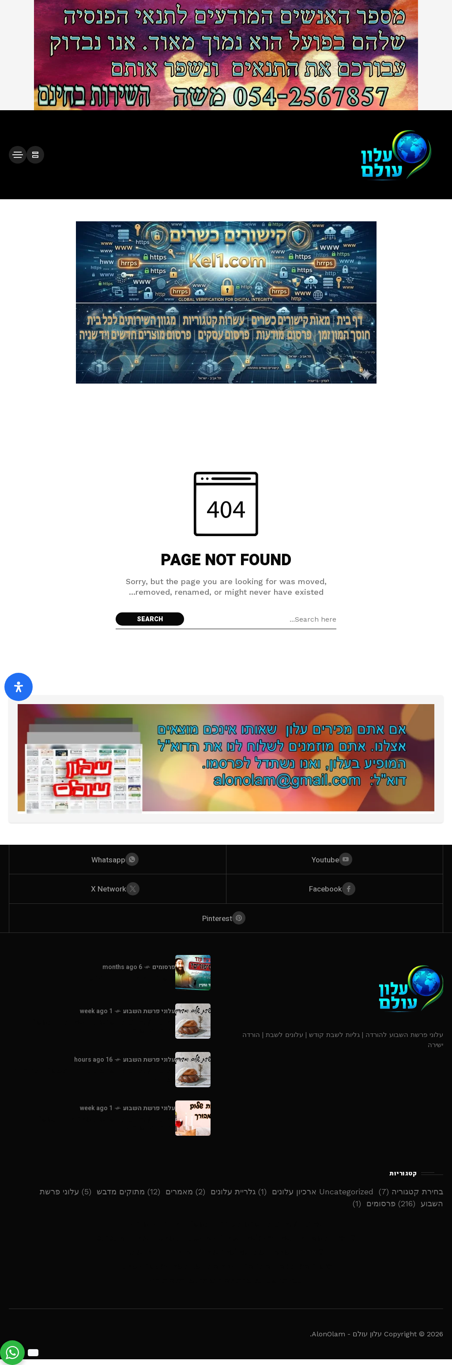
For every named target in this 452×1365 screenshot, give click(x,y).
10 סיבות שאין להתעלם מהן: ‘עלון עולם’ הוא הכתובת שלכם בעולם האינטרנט (226, 1244)
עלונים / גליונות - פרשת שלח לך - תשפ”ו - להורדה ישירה (103, 1129)
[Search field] (262, 619)
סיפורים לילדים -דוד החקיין (128, 984)
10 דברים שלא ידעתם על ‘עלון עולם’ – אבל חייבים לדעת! (226, 1258)
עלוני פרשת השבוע (149, 1017)
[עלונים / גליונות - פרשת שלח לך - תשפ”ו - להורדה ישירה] (193, 1123)
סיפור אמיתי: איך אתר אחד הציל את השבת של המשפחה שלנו (226, 1272)
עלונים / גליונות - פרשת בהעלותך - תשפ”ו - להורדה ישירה (100, 1032)
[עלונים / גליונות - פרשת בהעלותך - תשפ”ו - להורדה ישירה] (193, 1026)
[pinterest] (226, 922)
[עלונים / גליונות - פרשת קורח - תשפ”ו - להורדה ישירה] (193, 1075)
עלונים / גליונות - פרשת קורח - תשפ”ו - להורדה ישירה (93, 1080)
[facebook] (334, 891)
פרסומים (163, 972)
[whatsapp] (117, 860)
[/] (35, 155)
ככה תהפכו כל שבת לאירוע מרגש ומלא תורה (226, 1286)
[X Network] (117, 891)
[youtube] (334, 860)
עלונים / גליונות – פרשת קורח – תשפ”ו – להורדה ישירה (226, 1230)
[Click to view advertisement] (226, 55)
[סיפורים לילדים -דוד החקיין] (193, 978)
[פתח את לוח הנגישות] (18, 687)
